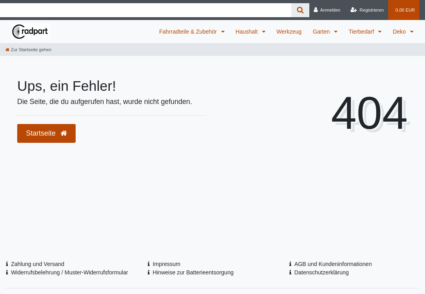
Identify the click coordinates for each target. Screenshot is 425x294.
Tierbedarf (362, 31)
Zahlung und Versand (37, 264)
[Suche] (300, 10)
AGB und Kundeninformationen (333, 264)
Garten (322, 31)
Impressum (166, 264)
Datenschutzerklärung (321, 272)
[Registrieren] (367, 10)
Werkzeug (289, 31)
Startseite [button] (46, 133)
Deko (400, 31)
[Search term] (145, 10)
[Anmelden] (327, 10)
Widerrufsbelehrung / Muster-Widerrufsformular (69, 272)
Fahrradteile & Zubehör (189, 31)
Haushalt (247, 31)
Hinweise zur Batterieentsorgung (192, 272)
